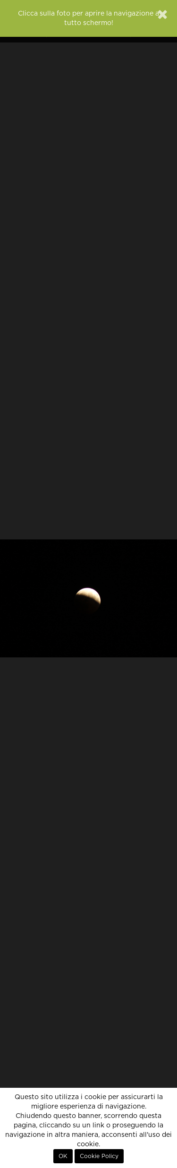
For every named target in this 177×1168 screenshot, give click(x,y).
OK (63, 1156)
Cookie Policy (99, 1156)
